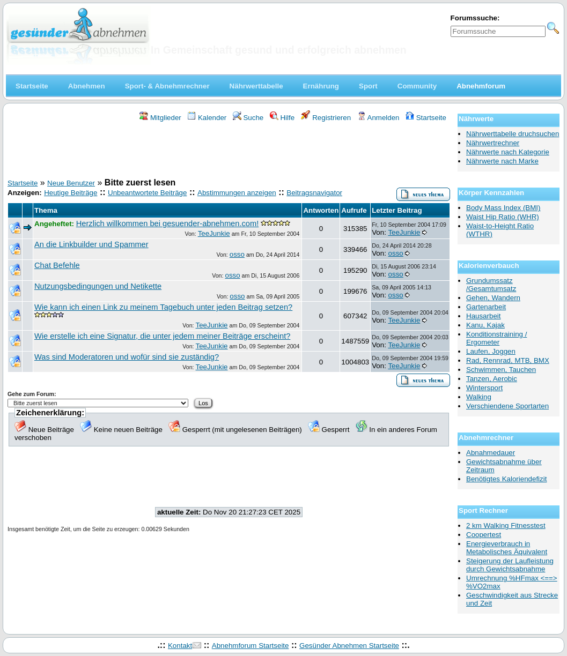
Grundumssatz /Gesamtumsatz (491, 285)
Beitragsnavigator (314, 193)
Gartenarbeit (486, 307)
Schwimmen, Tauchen (501, 370)
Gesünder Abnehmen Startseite (349, 646)
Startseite (426, 118)
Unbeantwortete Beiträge (147, 193)
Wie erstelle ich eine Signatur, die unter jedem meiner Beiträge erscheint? (162, 336)
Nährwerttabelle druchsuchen (512, 134)
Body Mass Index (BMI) (503, 208)
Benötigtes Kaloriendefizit (506, 479)
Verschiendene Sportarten (507, 406)
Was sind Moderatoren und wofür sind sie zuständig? (126, 357)
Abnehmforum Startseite (250, 646)
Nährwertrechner (492, 143)
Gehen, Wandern (493, 298)
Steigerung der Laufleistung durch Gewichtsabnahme (510, 565)
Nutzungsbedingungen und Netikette (97, 286)
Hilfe (282, 118)
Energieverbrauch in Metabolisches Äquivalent (506, 548)
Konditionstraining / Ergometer (496, 338)
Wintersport (484, 388)
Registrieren (326, 118)
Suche (248, 118)
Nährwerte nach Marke (502, 161)
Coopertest (483, 535)
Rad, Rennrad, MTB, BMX (507, 360)
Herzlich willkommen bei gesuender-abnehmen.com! (167, 223)
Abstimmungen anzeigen (236, 193)
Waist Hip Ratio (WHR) (502, 217)
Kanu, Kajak (485, 325)
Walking (478, 397)
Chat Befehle (57, 265)
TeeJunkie (214, 233)
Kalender (206, 118)
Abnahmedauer (490, 453)
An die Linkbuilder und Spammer (91, 244)
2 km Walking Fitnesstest (506, 525)
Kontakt (180, 646)
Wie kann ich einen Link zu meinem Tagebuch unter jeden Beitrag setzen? (163, 307)
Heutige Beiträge (70, 193)
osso (237, 254)
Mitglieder (160, 118)
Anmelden (378, 118)
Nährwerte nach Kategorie (507, 152)
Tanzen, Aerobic (491, 379)
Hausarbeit (483, 316)
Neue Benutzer (71, 183)
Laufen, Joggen (491, 351)
